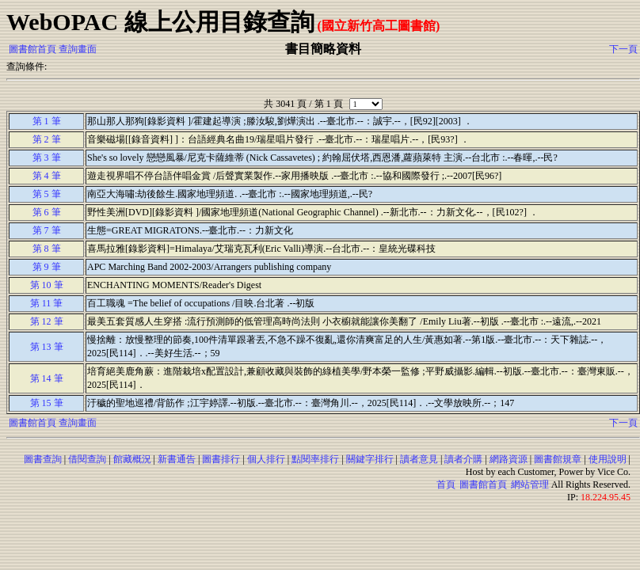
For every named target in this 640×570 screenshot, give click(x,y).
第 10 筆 (46, 285)
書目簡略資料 (323, 48)
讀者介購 (463, 459)
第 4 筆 (46, 175)
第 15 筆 (46, 402)
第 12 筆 (46, 321)
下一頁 (623, 49)
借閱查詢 (87, 459)
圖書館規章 (557, 459)
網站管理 (530, 484)
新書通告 (177, 459)
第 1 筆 (46, 121)
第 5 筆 (46, 194)
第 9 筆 (46, 266)
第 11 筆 (46, 303)
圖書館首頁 (32, 49)
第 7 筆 (46, 230)
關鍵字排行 (370, 459)
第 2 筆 (46, 139)
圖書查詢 (43, 459)
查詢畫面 (78, 49)
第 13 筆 (46, 346)
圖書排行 (221, 459)
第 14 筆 (46, 378)
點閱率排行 (315, 459)
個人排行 (266, 459)
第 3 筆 (46, 157)
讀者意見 (419, 459)
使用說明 (608, 459)
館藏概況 (132, 459)
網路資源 (509, 459)
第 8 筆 (46, 248)
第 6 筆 (46, 212)
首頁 (445, 484)
